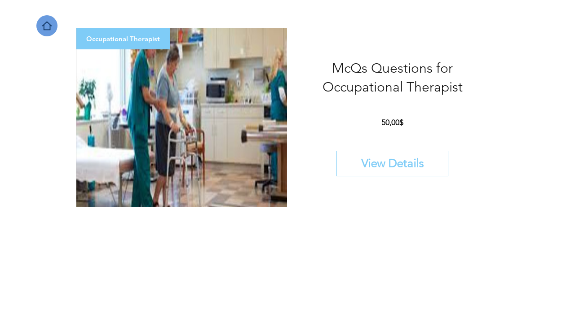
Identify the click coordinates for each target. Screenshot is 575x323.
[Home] (47, 25)
